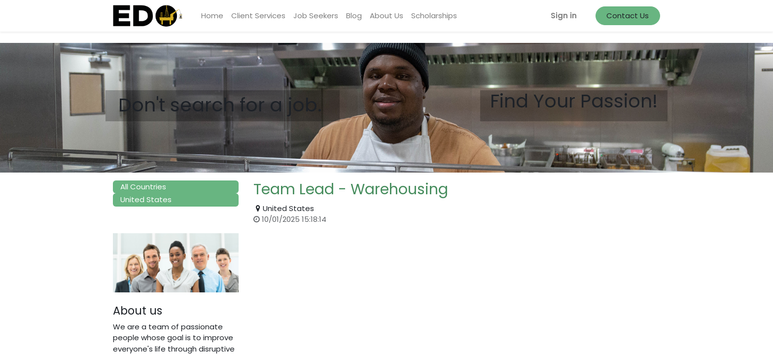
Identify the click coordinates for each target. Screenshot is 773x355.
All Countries (143, 186)
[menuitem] (212, 16)
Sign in (564, 15)
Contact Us (627, 15)
